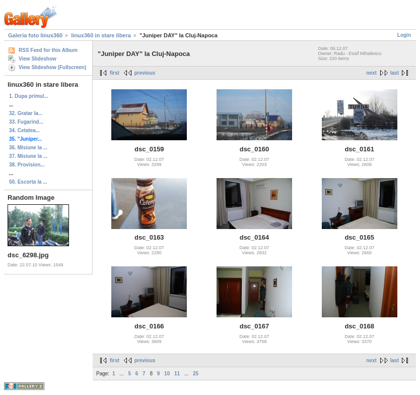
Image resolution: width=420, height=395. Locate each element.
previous (145, 73)
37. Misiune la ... (28, 156)
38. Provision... (27, 164)
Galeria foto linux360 (35, 35)
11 (177, 373)
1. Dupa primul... (28, 96)
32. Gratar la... (25, 113)
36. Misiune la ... (28, 147)
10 (167, 373)
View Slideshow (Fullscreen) (52, 67)
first (114, 73)
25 (195, 373)
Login (404, 35)
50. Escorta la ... (28, 182)
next (371, 73)
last (394, 73)
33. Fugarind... (26, 122)
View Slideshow (37, 59)
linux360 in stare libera (101, 35)
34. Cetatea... (24, 130)
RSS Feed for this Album (48, 50)
